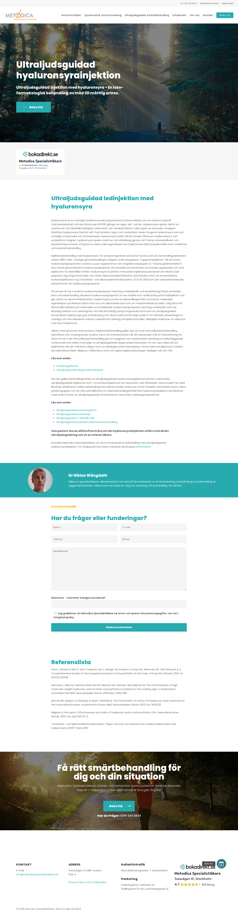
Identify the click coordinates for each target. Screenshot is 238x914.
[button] (33, 107)
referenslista (143, 446)
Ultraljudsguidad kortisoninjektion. (76, 410)
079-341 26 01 (130, 816)
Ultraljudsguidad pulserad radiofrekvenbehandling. (87, 422)
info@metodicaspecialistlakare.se (37, 874)
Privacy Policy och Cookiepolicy (87, 882)
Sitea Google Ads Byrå (68, 909)
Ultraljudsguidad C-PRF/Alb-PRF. (75, 418)
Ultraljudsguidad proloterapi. (73, 414)
